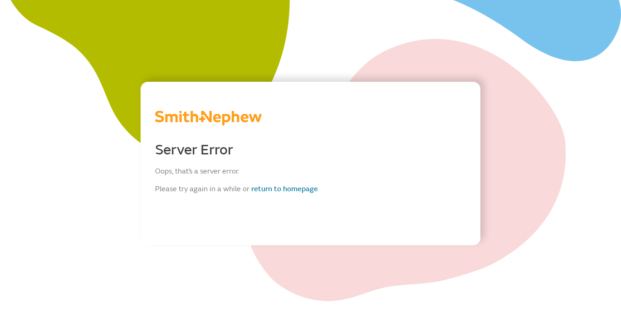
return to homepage (284, 188)
